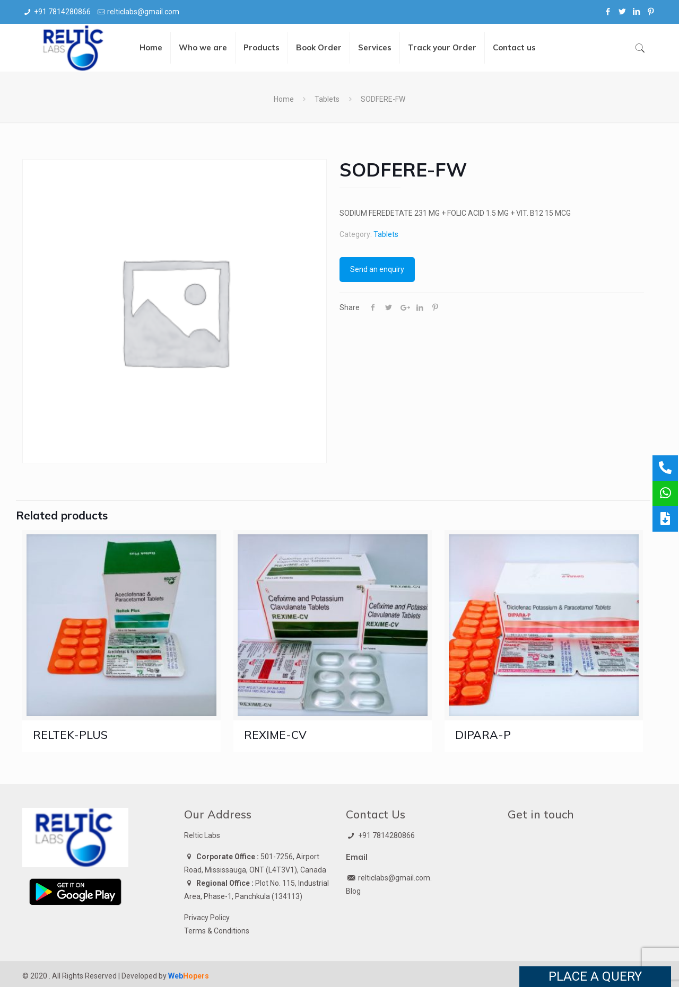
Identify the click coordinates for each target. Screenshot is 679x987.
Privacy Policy (207, 917)
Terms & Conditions (216, 931)
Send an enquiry (377, 269)
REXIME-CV (275, 735)
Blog (353, 891)
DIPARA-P (483, 735)
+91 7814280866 (62, 11)
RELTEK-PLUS (70, 735)
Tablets (327, 99)
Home (284, 99)
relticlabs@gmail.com (143, 11)
